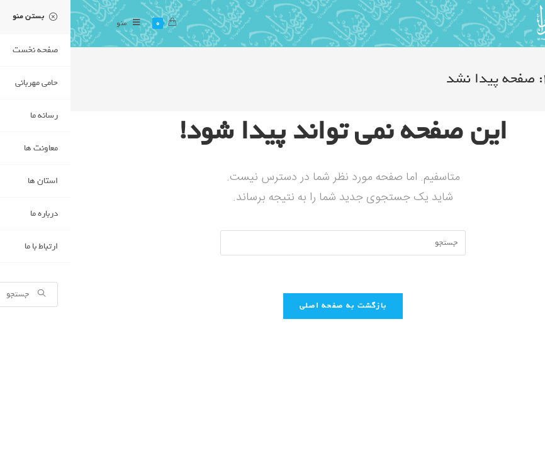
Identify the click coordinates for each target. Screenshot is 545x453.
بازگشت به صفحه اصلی (273, 305)
